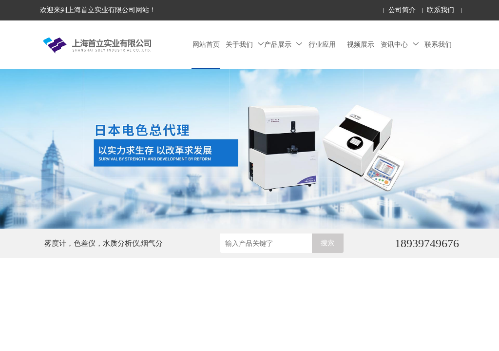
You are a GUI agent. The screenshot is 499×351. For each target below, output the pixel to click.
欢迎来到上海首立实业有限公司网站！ (98, 10)
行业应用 (322, 44)
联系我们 (440, 10)
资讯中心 (400, 44)
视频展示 (360, 44)
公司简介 (402, 10)
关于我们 (245, 44)
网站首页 (206, 44)
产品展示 (283, 44)
